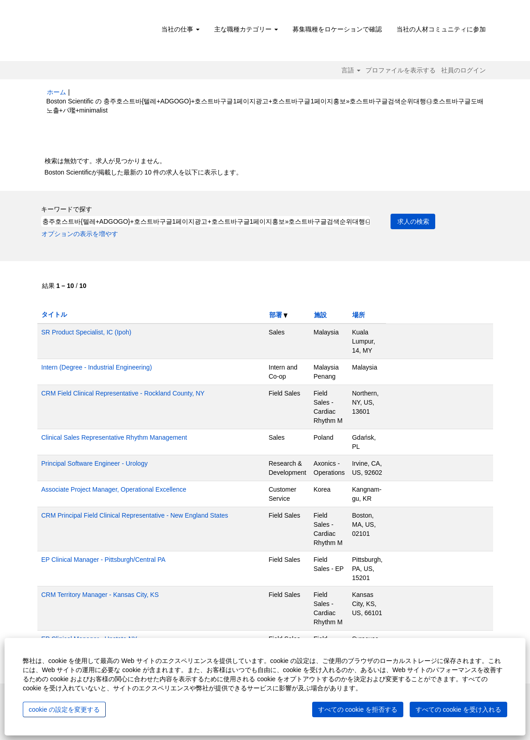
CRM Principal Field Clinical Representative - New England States (134, 515)
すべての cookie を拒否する (357, 709)
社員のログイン (463, 70)
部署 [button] (278, 315)
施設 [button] (320, 315)
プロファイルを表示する (400, 70)
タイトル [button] (54, 314)
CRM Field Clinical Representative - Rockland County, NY (123, 393)
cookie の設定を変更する (64, 709)
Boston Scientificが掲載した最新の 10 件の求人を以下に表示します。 (144, 172)
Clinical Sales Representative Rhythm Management (114, 437)
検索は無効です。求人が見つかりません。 (105, 160)
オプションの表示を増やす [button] (79, 233)
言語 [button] (350, 70)
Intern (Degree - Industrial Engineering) (96, 367)
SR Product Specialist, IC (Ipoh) (86, 332)
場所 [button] (358, 315)
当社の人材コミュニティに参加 (441, 29)
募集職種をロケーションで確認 (337, 29)
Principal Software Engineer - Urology (94, 463)
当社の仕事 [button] (180, 29)
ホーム (56, 92)
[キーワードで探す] (205, 221)
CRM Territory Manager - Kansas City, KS (100, 594)
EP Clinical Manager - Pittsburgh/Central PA (103, 559)
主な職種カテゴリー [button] (246, 29)
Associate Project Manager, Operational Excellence (113, 489)
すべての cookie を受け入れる (458, 709)
